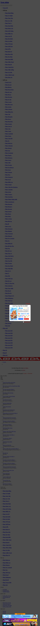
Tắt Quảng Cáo (20, 614)
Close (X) (28, 303)
